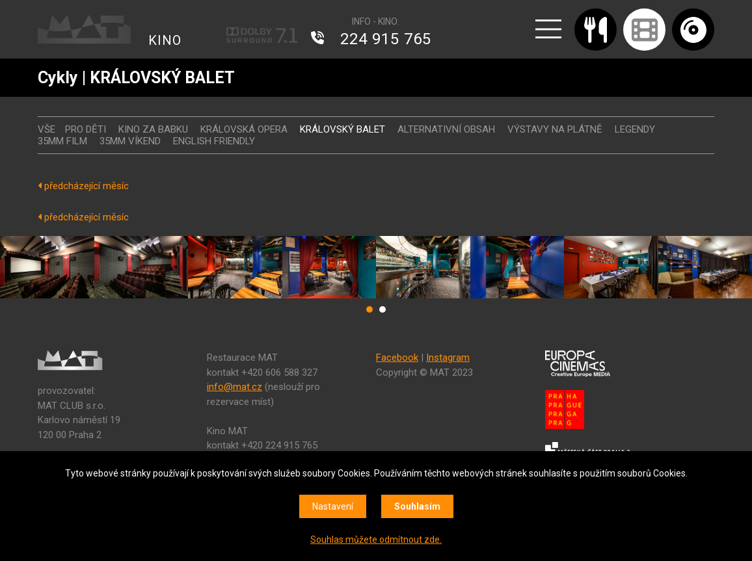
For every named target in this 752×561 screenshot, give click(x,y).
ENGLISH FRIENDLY (214, 141)
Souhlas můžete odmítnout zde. (376, 539)
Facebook (397, 357)
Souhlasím (417, 506)
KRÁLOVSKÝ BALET (342, 129)
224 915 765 (385, 39)
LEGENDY (635, 129)
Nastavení (332, 506)
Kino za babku (153, 129)
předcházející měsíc (83, 186)
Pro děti (85, 129)
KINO (164, 40)
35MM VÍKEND (130, 141)
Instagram (448, 357)
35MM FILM (62, 141)
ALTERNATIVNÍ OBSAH (446, 129)
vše (46, 129)
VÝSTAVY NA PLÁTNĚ (554, 129)
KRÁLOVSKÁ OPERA (244, 129)
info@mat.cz (234, 387)
